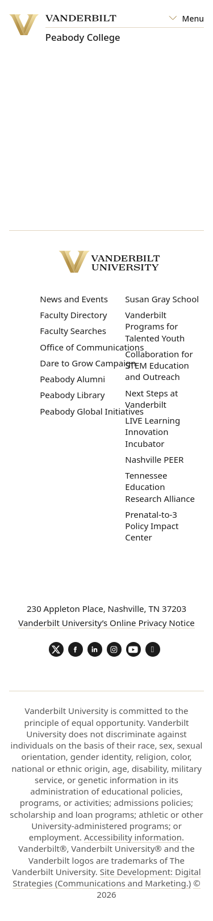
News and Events (74, 299)
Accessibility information (133, 837)
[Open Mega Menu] (186, 19)
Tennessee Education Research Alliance (160, 487)
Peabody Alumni (72, 379)
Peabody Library (72, 394)
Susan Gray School (162, 299)
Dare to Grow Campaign (88, 363)
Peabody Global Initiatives (92, 411)
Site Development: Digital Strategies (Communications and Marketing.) (106, 877)
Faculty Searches (73, 330)
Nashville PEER (154, 459)
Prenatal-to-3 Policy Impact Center (151, 526)
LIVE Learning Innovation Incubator (152, 432)
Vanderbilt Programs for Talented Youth (155, 326)
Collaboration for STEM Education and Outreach (159, 365)
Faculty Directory (73, 314)
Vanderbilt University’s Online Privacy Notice (106, 622)
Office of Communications (92, 347)
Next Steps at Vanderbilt (151, 398)
